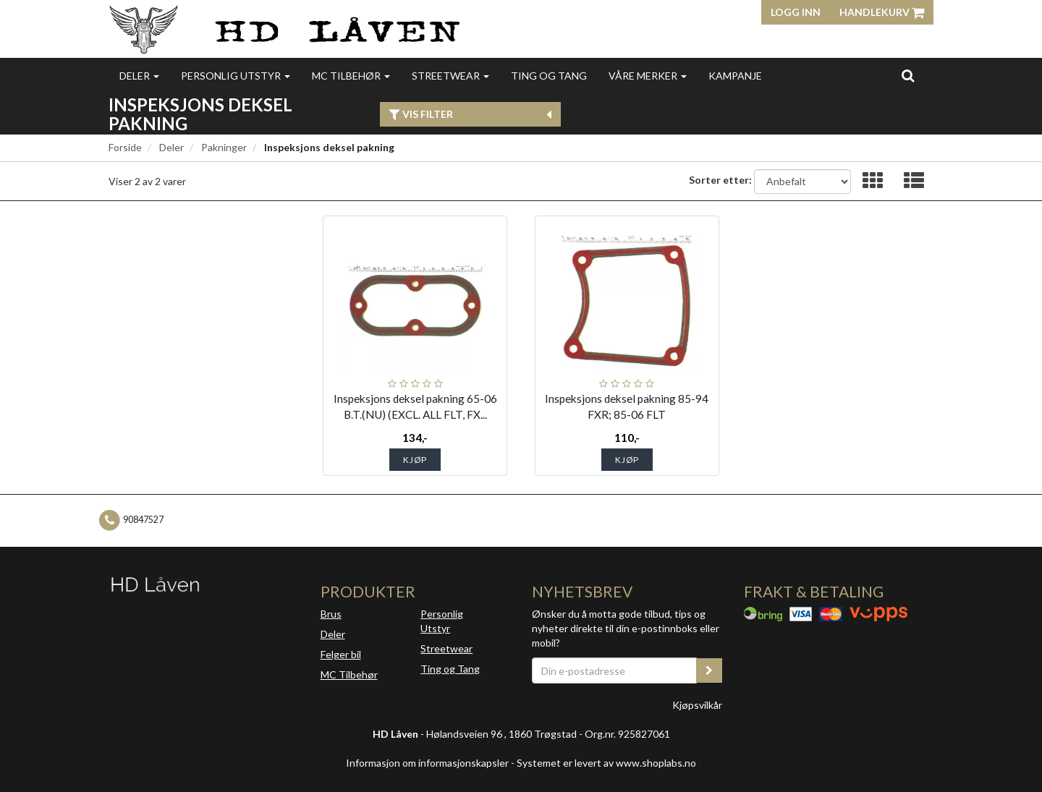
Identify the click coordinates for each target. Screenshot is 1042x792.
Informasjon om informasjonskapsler (427, 763)
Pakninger (224, 147)
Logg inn (796, 12)
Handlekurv (881, 12)
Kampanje (735, 75)
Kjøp (415, 459)
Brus (331, 614)
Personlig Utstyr (441, 621)
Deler (139, 75)
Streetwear (450, 75)
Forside (125, 147)
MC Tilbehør (351, 75)
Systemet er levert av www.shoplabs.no (606, 763)
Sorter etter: (720, 180)
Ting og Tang (549, 75)
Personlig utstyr (235, 75)
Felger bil (341, 654)
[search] (908, 75)
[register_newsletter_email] (709, 670)
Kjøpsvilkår (697, 705)
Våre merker (648, 75)
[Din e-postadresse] (614, 670)
